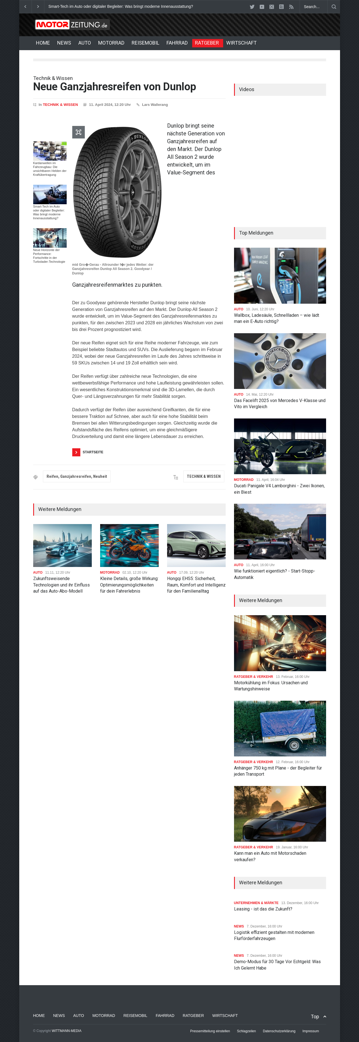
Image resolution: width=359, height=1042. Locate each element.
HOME (43, 43)
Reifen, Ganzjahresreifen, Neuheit (77, 476)
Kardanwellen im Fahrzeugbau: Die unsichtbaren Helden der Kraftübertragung (50, 168)
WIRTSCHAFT (241, 43)
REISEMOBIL (145, 43)
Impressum (310, 1031)
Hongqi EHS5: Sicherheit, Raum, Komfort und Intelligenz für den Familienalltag (196, 585)
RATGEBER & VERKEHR (253, 677)
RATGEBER (207, 43)
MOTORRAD (111, 43)
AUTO (84, 43)
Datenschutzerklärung (279, 1031)
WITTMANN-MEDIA (66, 1031)
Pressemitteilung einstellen (210, 1031)
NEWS (64, 43)
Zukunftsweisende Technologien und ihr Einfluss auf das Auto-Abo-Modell (61, 585)
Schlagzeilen (246, 1031)
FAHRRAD (177, 43)
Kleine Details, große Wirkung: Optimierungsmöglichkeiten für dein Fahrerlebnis (129, 585)
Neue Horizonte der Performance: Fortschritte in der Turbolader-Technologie (49, 255)
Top (315, 1016)
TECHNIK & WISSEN (60, 105)
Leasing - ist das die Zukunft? (263, 909)
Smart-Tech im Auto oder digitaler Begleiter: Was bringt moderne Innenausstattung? (121, 6)
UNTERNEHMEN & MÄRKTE (256, 903)
